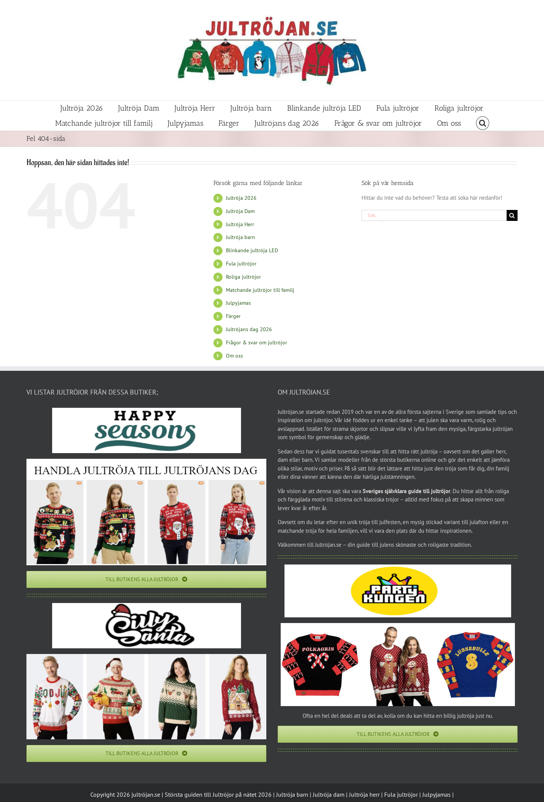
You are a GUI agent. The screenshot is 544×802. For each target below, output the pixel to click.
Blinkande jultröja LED (252, 250)
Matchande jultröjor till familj (260, 290)
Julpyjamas (238, 302)
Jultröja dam (329, 794)
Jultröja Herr (240, 224)
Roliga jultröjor (243, 276)
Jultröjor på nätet (235, 794)
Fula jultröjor (241, 263)
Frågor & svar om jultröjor (256, 342)
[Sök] (512, 215)
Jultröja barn (240, 237)
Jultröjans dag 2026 (249, 329)
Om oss (234, 355)
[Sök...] (434, 215)
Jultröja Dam (240, 211)
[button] (482, 123)
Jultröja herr (364, 794)
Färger (233, 316)
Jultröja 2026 (241, 197)
